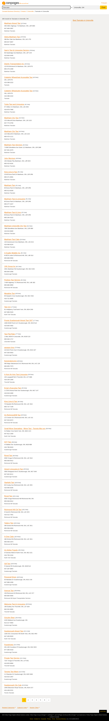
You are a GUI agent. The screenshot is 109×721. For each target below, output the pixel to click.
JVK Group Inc (10, 266)
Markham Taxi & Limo (12, 212)
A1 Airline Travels (11, 550)
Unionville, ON (79, 7)
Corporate (43, 719)
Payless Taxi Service (12, 280)
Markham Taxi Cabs (12, 239)
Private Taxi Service (11, 658)
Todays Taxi (8, 523)
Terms (53, 719)
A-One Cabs (9, 536)
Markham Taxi (9, 185)
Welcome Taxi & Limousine (14, 604)
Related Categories (8, 707)
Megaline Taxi (9, 293)
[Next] (49, 700)
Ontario (23, 11)
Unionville (30, 11)
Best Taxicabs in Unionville (83, 20)
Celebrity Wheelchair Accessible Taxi (18, 77)
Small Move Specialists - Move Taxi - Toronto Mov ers (24, 428)
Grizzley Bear (9, 617)
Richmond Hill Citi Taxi (13, 509)
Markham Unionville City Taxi (15, 226)
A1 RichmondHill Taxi (12, 415)
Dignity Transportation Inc (14, 64)
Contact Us (37, 719)
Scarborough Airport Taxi (13, 631)
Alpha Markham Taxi (12, 37)
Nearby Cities (34, 707)
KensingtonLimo (10, 361)
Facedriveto (8, 645)
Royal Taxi (8, 455)
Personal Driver (10, 577)
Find (103, 7)
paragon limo (9, 347)
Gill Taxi (7, 564)
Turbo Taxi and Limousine (14, 104)
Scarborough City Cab (12, 685)
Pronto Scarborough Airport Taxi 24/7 (18, 320)
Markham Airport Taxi (12, 23)
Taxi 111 (7, 307)
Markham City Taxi (11, 118)
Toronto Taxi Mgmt (11, 672)
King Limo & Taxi (10, 172)
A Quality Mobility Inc (12, 253)
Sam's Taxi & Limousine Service (16, 50)
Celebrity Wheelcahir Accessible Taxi (18, 91)
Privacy (49, 719)
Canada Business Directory (11, 11)
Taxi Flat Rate (9, 334)
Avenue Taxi (9, 591)
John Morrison (9, 158)
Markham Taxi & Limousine (14, 199)
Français (104, 3)
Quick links (103, 711)
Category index (22, 707)
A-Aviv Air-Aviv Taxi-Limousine (16, 374)
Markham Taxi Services (13, 145)
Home (31, 719)
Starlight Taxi (9, 482)
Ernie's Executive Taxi (12, 388)
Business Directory (61, 719)
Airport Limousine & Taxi (13, 469)
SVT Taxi (7, 442)
